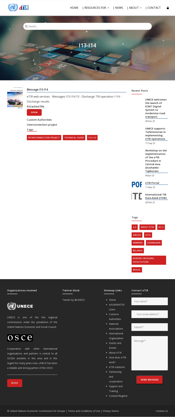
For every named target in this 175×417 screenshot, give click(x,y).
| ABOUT (134, 8)
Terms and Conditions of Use (84, 411)
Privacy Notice (111, 411)
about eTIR (147, 227)
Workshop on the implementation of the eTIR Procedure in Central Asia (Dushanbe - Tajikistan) (156, 161)
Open (34, 112)
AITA (148, 235)
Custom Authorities (39, 120)
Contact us (162, 411)
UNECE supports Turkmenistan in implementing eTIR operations (155, 133)
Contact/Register (118, 395)
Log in (168, 8)
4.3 (134, 227)
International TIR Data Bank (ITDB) (156, 196)
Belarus (138, 250)
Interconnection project (42, 125)
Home (74, 8)
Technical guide (74, 137)
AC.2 (161, 227)
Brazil (137, 269)
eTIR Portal (152, 182)
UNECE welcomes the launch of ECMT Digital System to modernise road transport (156, 108)
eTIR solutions (117, 367)
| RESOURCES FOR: (95, 8)
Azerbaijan (153, 242)
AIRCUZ (137, 235)
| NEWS (118, 8)
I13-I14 (92, 137)
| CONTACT (153, 8)
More (14, 383)
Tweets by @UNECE (73, 299)
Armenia (138, 242)
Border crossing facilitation (143, 260)
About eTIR (115, 352)
